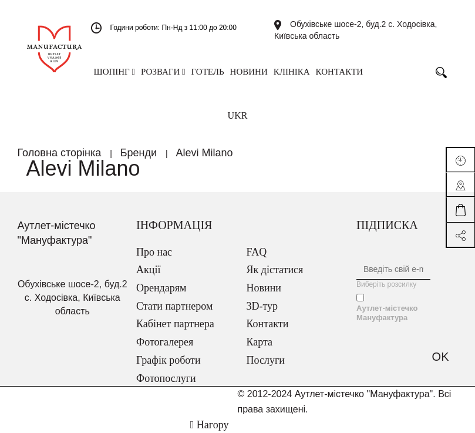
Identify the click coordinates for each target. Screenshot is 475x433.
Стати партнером (174, 306)
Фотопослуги (166, 378)
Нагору (209, 425)
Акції (148, 270)
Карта (260, 342)
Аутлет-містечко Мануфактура (386, 313)
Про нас (154, 252)
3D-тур (262, 306)
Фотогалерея (164, 342)
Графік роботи (168, 360)
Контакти (268, 324)
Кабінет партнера (175, 324)
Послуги (266, 360)
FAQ (257, 252)
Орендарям (161, 288)
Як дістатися (275, 270)
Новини (264, 288)
